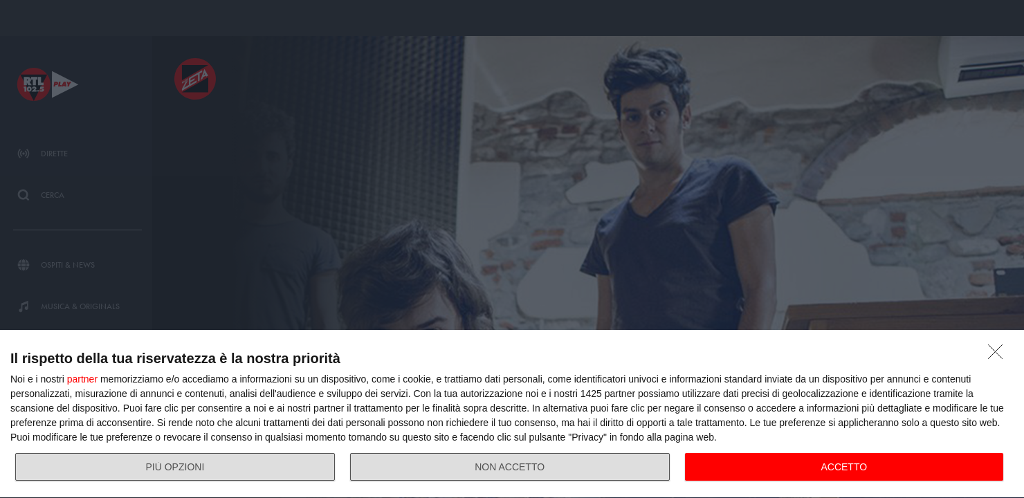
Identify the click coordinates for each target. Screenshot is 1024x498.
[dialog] (512, 414)
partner (82, 379)
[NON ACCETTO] (999, 355)
